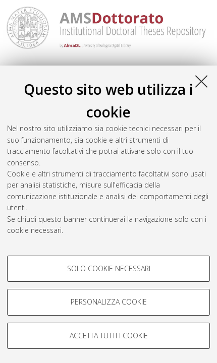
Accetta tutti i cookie (109, 335)
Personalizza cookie (109, 302)
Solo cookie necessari (108, 268)
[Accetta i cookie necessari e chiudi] (201, 81)
